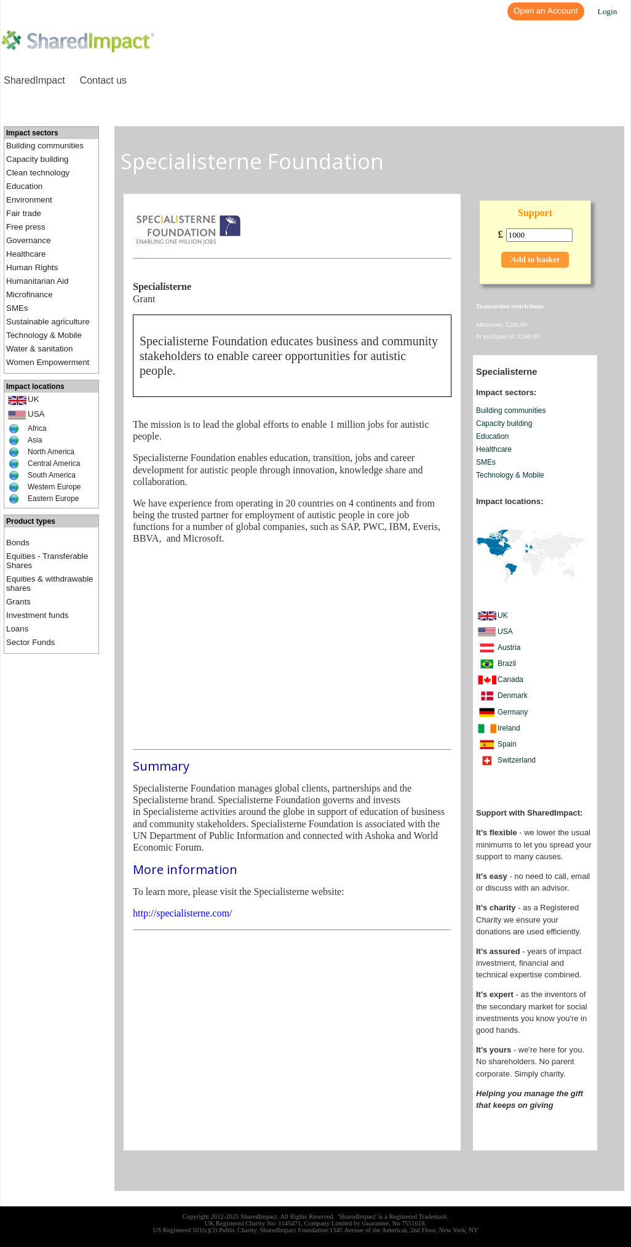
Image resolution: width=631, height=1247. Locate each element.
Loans (17, 628)
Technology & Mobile (44, 335)
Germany (513, 712)
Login (607, 11)
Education (24, 186)
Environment (29, 199)
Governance (28, 240)
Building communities (45, 145)
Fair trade (23, 213)
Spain (507, 744)
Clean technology (37, 172)
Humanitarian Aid (37, 281)
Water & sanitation (39, 348)
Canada (510, 679)
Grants (18, 601)
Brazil (507, 663)
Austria (509, 647)
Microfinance (29, 294)
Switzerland (517, 760)
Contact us (103, 80)
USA (36, 414)
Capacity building (37, 159)
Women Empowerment (47, 362)
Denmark (513, 695)
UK (33, 399)
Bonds (18, 542)
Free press (26, 226)
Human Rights (32, 267)
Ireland (509, 728)
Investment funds (37, 615)
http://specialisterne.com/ (182, 913)
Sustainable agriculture (48, 321)
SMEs (17, 308)
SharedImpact (34, 80)
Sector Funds (30, 642)
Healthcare (26, 254)
